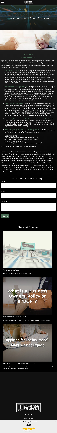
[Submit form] (5, 216)
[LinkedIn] (31, 414)
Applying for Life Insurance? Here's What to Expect (19, 363)
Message (4, 201)
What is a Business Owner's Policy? (14, 317)
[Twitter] (28, 414)
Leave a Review (28, 427)
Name (3, 181)
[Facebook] (25, 414)
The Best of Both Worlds (11, 270)
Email (3, 191)
